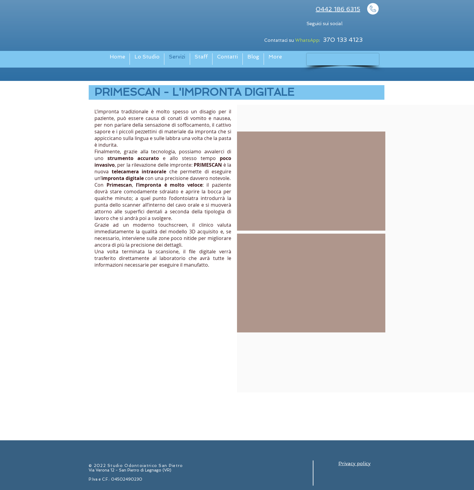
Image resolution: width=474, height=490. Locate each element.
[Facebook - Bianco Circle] (359, 24)
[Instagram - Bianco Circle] (372, 24)
